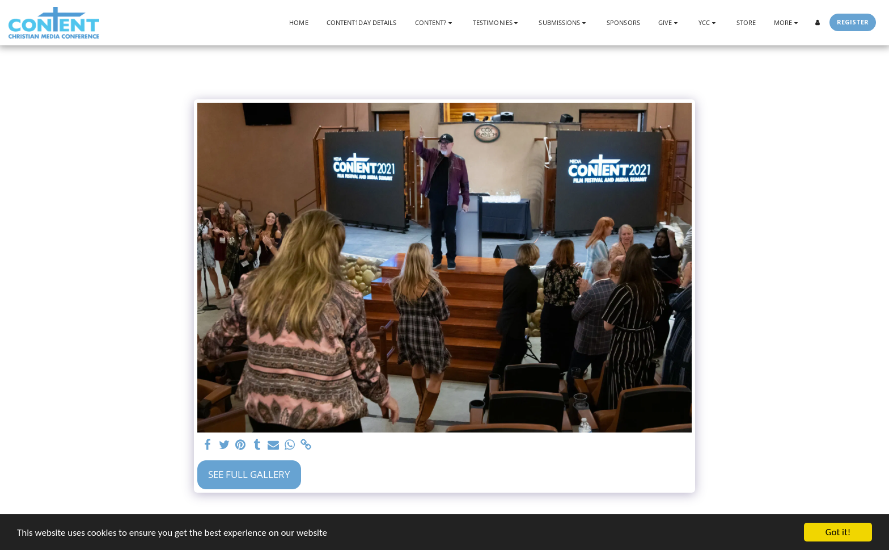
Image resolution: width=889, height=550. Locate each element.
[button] (435, 22)
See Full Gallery (249, 474)
